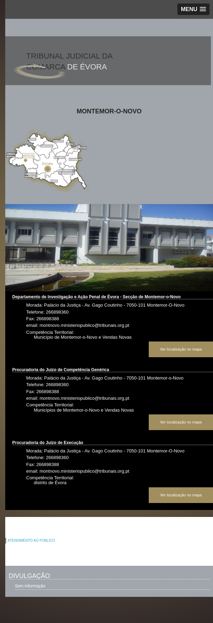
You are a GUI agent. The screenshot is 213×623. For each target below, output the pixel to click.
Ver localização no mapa (181, 349)
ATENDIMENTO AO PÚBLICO (31, 540)
